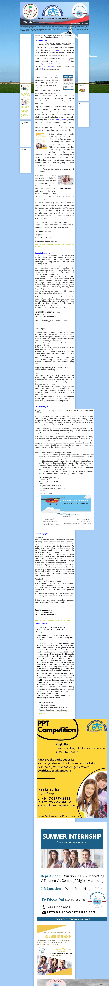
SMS (41, 69)
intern (56, 50)
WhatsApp (50, 64)
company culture (61, 120)
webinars (51, 66)
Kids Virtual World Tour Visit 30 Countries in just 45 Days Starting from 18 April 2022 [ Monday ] (25, 91)
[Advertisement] (25, 58)
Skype (42, 64)
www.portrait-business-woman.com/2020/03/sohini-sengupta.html (53, 620)
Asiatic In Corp (83, 95)
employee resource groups (49, 125)
